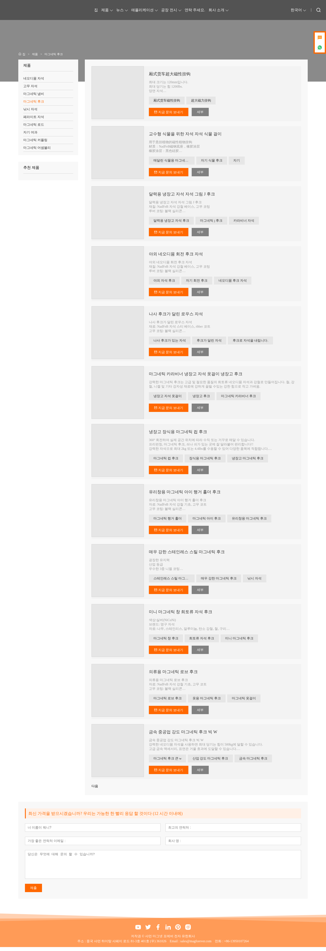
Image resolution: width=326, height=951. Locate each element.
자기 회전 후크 (198, 281)
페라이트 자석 (33, 117)
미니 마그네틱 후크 (241, 641)
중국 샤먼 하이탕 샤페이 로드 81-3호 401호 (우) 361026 (126, 945)
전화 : (219, 945)
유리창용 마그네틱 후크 (251, 520)
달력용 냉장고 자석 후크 (172, 221)
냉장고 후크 (202, 398)
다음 (94, 790)
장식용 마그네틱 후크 (206, 460)
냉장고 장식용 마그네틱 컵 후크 (178, 433)
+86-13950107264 (236, 945)
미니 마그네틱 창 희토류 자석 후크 (180, 614)
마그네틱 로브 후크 (168, 702)
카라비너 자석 (245, 221)
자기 (238, 161)
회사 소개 (217, 10)
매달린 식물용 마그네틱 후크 (174, 161)
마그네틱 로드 (33, 124)
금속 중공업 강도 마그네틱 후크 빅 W (183, 735)
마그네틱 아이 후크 (208, 520)
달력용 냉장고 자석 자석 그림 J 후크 (182, 194)
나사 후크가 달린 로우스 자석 (176, 315)
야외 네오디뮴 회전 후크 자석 (176, 255)
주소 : (81, 945)
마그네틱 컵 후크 (166, 460)
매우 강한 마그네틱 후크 (219, 581)
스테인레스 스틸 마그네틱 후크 (174, 581)
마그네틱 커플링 (35, 140)
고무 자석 (30, 86)
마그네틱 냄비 (33, 94)
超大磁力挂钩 (202, 100)
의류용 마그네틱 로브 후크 (173, 675)
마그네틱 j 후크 (212, 221)
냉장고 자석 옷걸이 (168, 398)
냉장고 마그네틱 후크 (249, 460)
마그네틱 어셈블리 (37, 147)
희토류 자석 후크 (202, 641)
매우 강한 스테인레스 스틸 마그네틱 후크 (187, 554)
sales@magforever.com (195, 945)
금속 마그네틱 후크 (255, 762)
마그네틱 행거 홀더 (168, 520)
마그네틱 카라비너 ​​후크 (240, 398)
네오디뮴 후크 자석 (234, 281)
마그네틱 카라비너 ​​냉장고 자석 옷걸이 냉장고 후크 (195, 375)
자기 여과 (30, 132)
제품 (105, 10)
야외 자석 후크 (164, 281)
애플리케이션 (142, 10)
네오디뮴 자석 (33, 78)
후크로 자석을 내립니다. (252, 342)
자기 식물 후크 (212, 161)
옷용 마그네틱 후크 (208, 702)
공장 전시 (169, 10)
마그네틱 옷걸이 (246, 702)
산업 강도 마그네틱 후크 (212, 762)
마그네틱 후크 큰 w (168, 762)
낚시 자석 (30, 109)
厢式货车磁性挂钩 (167, 100)
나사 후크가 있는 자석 (170, 342)
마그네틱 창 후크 (166, 641)
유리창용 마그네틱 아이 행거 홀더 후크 (185, 494)
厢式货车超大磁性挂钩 (169, 74)
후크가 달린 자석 (210, 342)
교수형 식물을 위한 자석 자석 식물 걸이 (185, 134)
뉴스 (120, 10)
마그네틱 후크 (33, 101)
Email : (175, 945)
